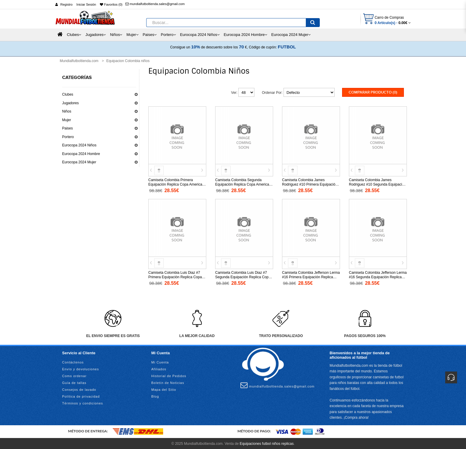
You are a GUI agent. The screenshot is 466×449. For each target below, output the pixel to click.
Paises (67, 128)
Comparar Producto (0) (373, 92)
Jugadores (70, 103)
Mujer (66, 120)
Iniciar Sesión (86, 4)
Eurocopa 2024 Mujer (79, 162)
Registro (66, 4)
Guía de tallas (74, 382)
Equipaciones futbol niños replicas (266, 443)
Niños (66, 111)
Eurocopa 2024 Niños (79, 145)
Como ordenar (74, 375)
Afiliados (158, 368)
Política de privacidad (81, 395)
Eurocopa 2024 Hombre (81, 154)
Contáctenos (73, 361)
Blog (155, 395)
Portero (68, 137)
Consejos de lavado (79, 388)
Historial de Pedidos (168, 375)
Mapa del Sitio (163, 388)
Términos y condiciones (82, 402)
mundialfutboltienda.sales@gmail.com (155, 4)
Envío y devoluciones (80, 368)
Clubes (67, 94)
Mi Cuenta (160, 361)
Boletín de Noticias (167, 382)
